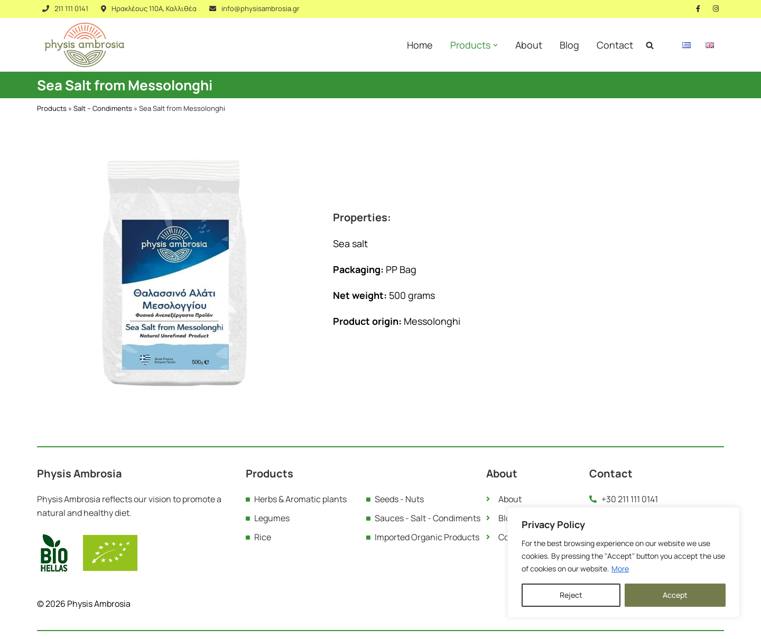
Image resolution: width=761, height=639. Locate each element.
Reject (571, 595)
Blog (569, 45)
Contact (615, 45)
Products (52, 108)
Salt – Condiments (102, 108)
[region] (623, 562)
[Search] (650, 45)
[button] (495, 45)
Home (420, 45)
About (528, 45)
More (620, 568)
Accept (675, 595)
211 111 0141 (71, 8)
